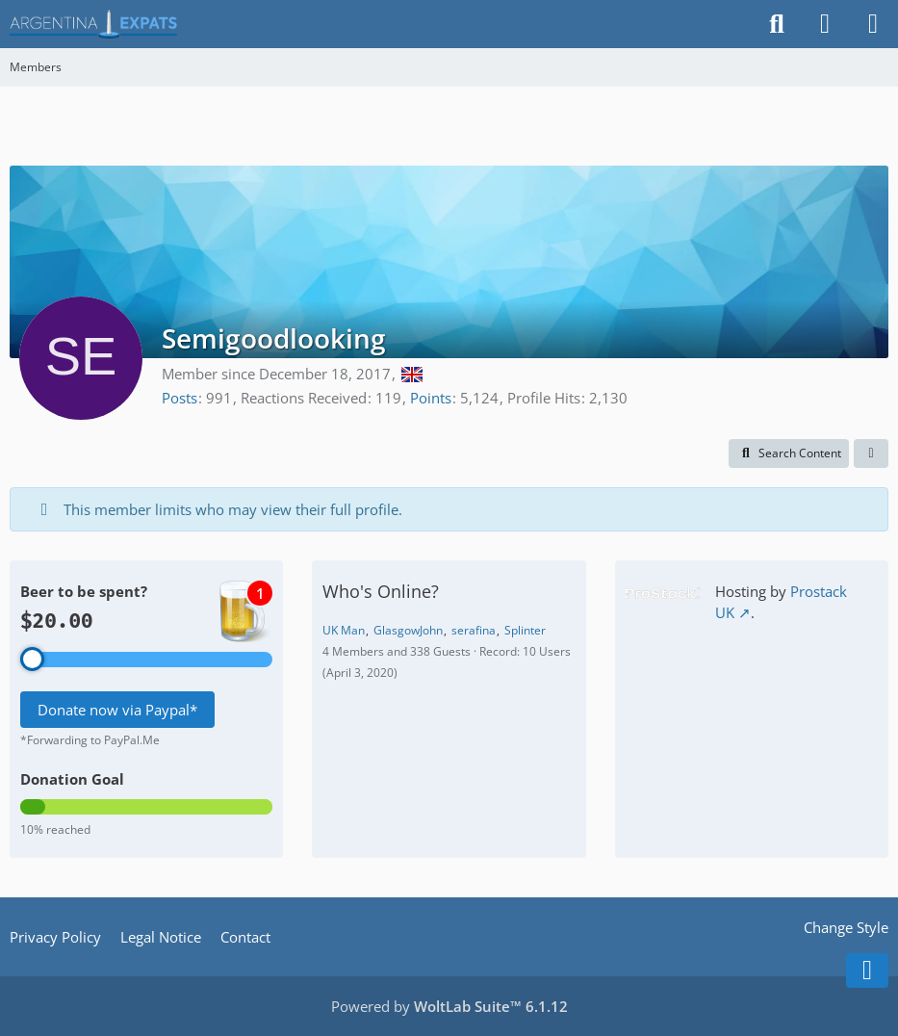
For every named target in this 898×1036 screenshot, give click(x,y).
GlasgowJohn (408, 630)
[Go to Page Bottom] (867, 970)
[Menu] (873, 24)
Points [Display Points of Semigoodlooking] (430, 397)
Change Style (846, 927)
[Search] (776, 24)
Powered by (449, 1006)
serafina (473, 630)
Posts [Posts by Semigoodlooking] (179, 397)
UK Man (343, 630)
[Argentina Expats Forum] (93, 24)
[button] (789, 453)
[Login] (825, 24)
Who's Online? (380, 591)
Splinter (525, 630)
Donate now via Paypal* (117, 709)
